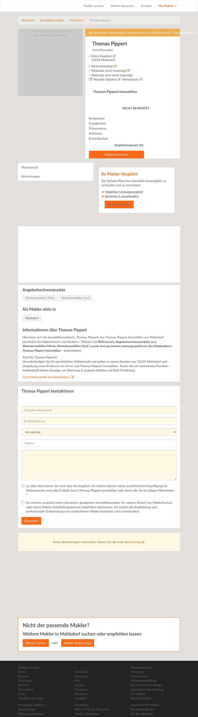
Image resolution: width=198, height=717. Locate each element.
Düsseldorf (25, 689)
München (80, 689)
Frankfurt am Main (31, 698)
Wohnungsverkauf (30, 714)
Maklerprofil (29, 167)
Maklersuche (139, 676)
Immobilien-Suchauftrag (146, 689)
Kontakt (146, 6)
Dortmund (25, 680)
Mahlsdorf (77, 20)
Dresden (24, 685)
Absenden (31, 521)
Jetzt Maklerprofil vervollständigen (48, 377)
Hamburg (80, 672)
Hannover (81, 676)
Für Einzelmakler (141, 714)
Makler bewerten (122, 6)
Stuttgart (80, 698)
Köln (77, 680)
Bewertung (132, 542)
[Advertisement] (92, 584)
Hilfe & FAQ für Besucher (91, 709)
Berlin (22, 672)
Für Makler (167, 6)
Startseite (28, 20)
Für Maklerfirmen (142, 709)
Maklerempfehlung (143, 680)
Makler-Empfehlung (77, 643)
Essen (22, 694)
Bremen (23, 676)
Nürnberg (81, 694)
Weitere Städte (140, 698)
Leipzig (79, 685)
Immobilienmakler (52, 20)
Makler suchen (94, 6)
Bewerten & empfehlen (146, 685)
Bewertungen (30, 176)
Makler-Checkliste (86, 714)
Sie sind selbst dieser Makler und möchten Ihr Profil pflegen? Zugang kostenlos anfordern (134, 32)
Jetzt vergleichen (119, 204)
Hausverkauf (27, 709)
